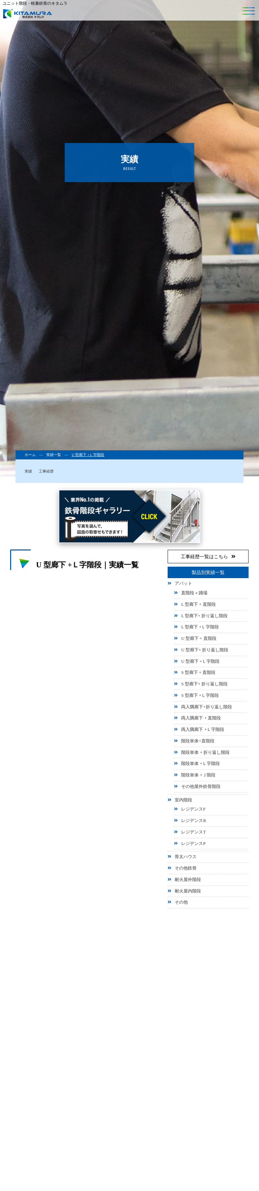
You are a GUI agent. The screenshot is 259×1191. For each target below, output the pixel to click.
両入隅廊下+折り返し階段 (206, 707)
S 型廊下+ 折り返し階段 (204, 684)
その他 (181, 902)
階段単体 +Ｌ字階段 (200, 763)
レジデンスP (193, 843)
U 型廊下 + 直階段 (198, 638)
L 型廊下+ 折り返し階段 (204, 616)
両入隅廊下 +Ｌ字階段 (202, 729)
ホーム (30, 455)
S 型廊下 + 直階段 (198, 672)
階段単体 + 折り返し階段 (205, 752)
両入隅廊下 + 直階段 (201, 718)
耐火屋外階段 (188, 879)
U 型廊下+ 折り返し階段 (204, 650)
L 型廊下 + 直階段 (198, 604)
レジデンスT (193, 832)
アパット (183, 583)
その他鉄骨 (186, 868)
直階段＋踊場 (194, 593)
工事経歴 (46, 471)
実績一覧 (53, 455)
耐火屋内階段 (188, 891)
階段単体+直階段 (197, 741)
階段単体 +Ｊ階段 (198, 775)
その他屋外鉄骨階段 (201, 786)
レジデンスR (193, 820)
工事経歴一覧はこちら (208, 556)
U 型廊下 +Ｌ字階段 (200, 661)
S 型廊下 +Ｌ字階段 (200, 695)
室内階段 (183, 800)
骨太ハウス (186, 856)
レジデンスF (193, 809)
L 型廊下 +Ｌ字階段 (200, 627)
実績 (28, 471)
